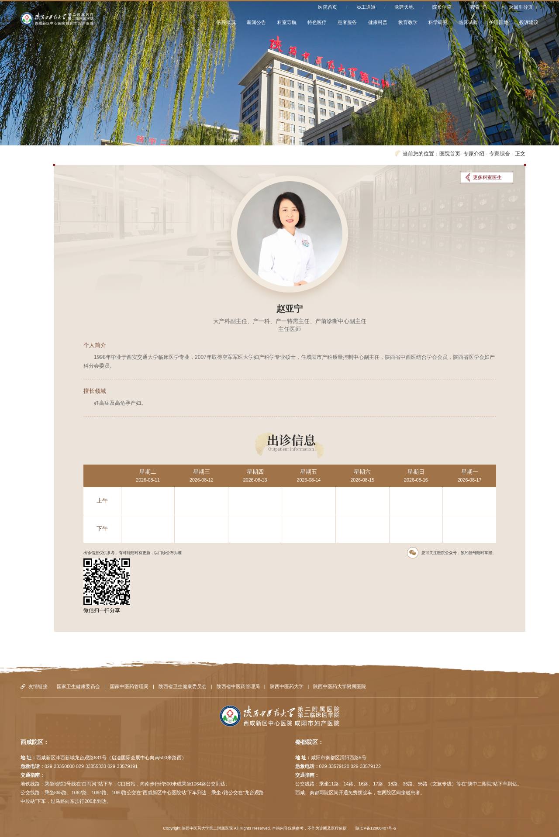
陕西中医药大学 (287, 686)
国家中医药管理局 (129, 686)
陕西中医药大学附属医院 (339, 686)
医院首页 (327, 7)
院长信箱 (442, 7)
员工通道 (366, 7)
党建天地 (404, 7)
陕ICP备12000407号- (374, 828)
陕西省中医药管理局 (238, 686)
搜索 (478, 7)
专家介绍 (473, 154)
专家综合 (499, 154)
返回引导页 (517, 7)
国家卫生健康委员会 (78, 686)
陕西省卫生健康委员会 (183, 686)
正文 (520, 154)
